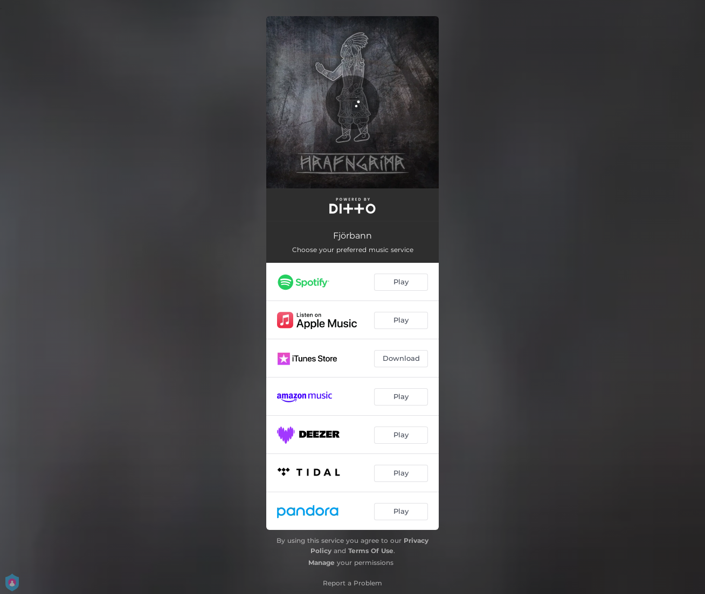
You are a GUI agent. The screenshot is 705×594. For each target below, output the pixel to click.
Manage (321, 562)
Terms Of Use (370, 551)
